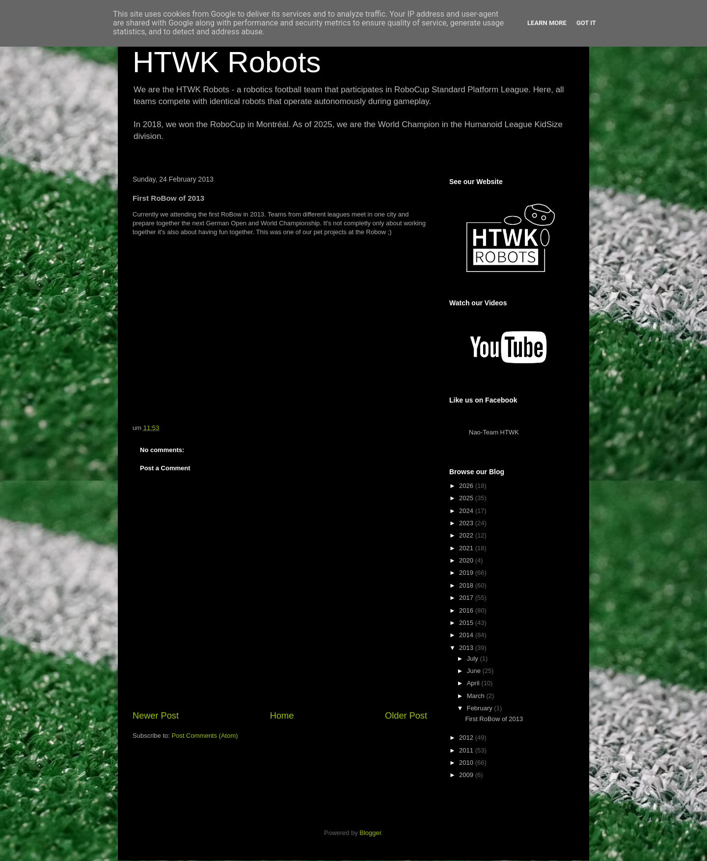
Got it (586, 23)
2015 (467, 622)
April (474, 683)
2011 (467, 750)
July (473, 658)
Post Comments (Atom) (205, 735)
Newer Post (156, 716)
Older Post (406, 716)
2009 (467, 775)
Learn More (547, 23)
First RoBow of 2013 (494, 719)
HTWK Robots (227, 62)
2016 (467, 610)
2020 (467, 560)
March (477, 696)
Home (282, 716)
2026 (467, 485)
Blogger (370, 832)
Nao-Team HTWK (494, 432)
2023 (467, 523)
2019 (467, 572)
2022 (467, 535)
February (480, 708)
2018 (467, 585)
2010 (467, 762)
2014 (467, 635)
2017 (467, 597)
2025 (467, 498)
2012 (467, 737)
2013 (467, 647)
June (475, 670)
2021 (467, 548)
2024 (467, 510)
